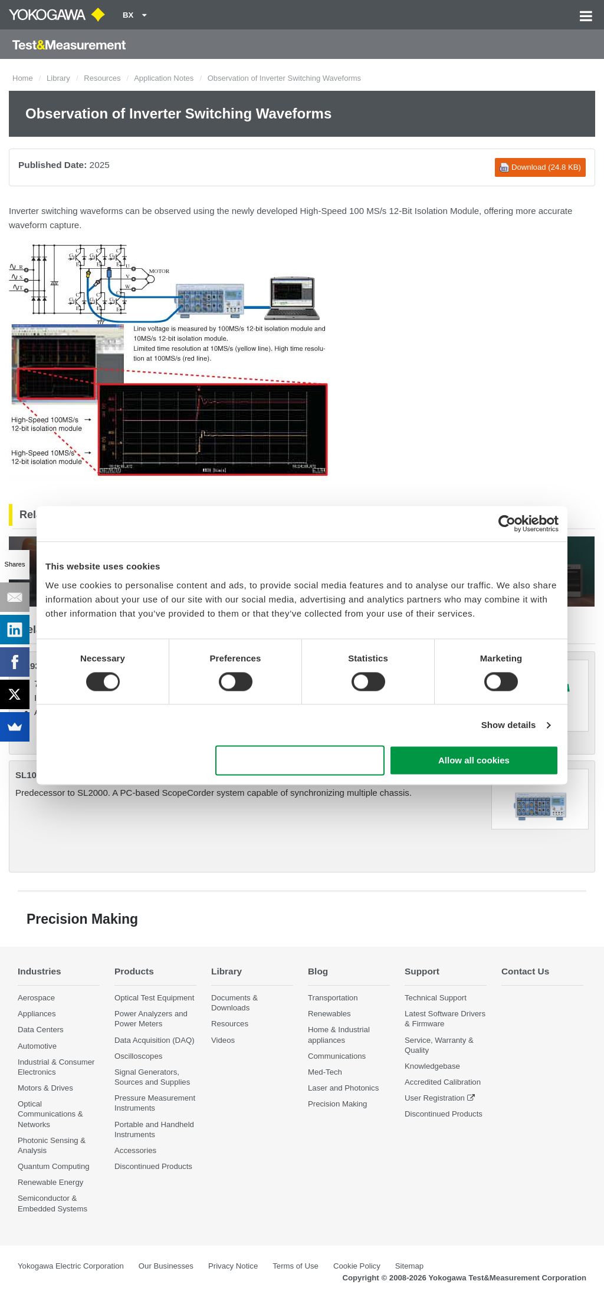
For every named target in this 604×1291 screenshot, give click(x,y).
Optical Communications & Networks (50, 1113)
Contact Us (525, 971)
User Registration (435, 1098)
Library (58, 78)
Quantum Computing (54, 1166)
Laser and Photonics (343, 1087)
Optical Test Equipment (154, 997)
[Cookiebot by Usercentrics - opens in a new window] (507, 523)
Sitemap (409, 1266)
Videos (223, 1040)
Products (134, 971)
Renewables (329, 1013)
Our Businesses (166, 1266)
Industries (39, 971)
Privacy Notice (233, 1266)
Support (422, 971)
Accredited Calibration (443, 1082)
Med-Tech (325, 1072)
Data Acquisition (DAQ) (154, 1040)
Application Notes (163, 78)
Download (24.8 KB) (540, 167)
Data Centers (41, 1029)
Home (22, 78)
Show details (508, 725)
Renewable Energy (50, 1182)
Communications (337, 1056)
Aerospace (36, 997)
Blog (318, 971)
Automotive (37, 1046)
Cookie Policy (356, 1266)
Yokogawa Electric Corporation (71, 1266)
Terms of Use (296, 1266)
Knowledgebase (432, 1066)
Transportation (333, 997)
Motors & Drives (45, 1087)
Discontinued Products (153, 1166)
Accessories (135, 1150)
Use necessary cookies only (300, 761)
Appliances (37, 1013)
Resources (102, 78)
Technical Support (436, 997)
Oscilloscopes (138, 1056)
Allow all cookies (474, 761)
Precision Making (337, 1103)
